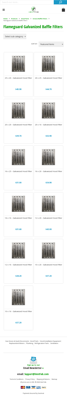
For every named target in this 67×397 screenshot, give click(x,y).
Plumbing (29, 343)
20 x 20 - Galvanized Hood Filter (18, 125)
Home (5, 19)
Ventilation (54, 343)
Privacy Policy (30, 379)
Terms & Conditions (16, 379)
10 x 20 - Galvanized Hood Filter (48, 265)
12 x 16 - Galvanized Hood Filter (18, 265)
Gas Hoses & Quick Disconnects (17, 341)
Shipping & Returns (43, 379)
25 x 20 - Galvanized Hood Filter (18, 78)
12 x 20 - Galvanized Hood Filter (48, 218)
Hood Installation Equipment (50, 341)
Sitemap (54, 379)
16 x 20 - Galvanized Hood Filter (48, 171)
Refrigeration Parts (42, 343)
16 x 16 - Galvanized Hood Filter (18, 218)
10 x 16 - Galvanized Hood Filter (18, 311)
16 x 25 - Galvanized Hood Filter (18, 171)
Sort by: (34, 44)
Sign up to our (33, 367)
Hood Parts (25, 19)
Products (14, 19)
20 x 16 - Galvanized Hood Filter (48, 125)
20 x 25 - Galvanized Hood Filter (48, 78)
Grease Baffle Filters (40, 19)
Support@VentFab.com (36, 374)
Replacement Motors (17, 343)
